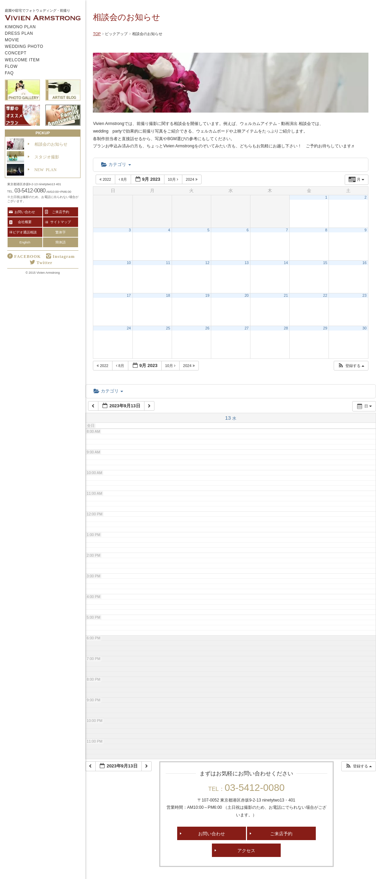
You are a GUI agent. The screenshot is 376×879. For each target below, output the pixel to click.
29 (325, 328)
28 (286, 328)
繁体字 (60, 232)
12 (207, 263)
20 (247, 295)
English (25, 242)
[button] (351, 365)
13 (247, 263)
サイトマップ (60, 221)
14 (286, 263)
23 (365, 295)
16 (365, 263)
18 (168, 295)
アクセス (246, 850)
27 (247, 328)
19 (207, 295)
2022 (105, 179)
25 (168, 328)
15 (325, 263)
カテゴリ (116, 164)
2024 (192, 179)
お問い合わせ (211, 833)
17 (129, 295)
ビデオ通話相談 (25, 232)
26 (207, 328)
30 (365, 328)
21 (286, 295)
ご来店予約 (281, 833)
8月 (123, 179)
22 (325, 295)
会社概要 (25, 221)
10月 (173, 179)
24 (129, 328)
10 (129, 263)
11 (168, 263)
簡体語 (60, 242)
